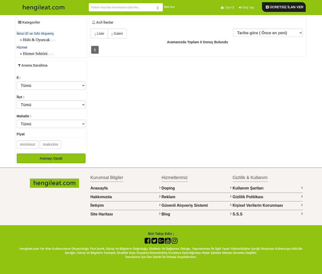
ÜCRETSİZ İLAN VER (285, 7)
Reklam (197, 196)
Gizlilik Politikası (268, 196)
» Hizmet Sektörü (36, 53)
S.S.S (268, 214)
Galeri (117, 34)
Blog (197, 214)
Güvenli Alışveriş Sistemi (197, 205)
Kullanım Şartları (268, 188)
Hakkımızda (125, 196)
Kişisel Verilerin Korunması (268, 205)
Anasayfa (125, 188)
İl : (19, 78)
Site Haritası (125, 214)
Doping (197, 188)
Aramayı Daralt (51, 158)
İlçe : (21, 97)
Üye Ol (227, 7)
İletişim (125, 205)
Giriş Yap (246, 7)
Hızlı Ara (169, 6)
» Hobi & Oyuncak (37, 40)
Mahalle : (24, 116)
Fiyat (21, 134)
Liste (99, 34)
